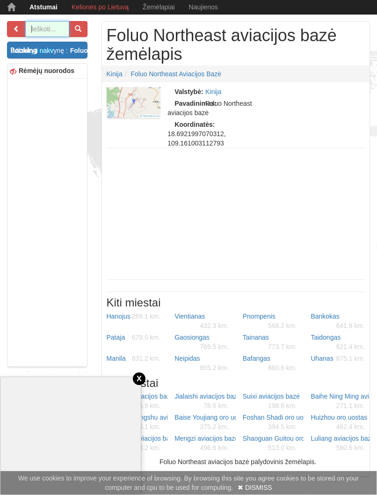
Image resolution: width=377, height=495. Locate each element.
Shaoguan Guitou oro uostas (273, 443)
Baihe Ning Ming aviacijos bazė (341, 401)
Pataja (134, 337)
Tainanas (270, 342)
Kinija (115, 74)
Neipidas (201, 363)
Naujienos (203, 7)
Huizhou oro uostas (339, 422)
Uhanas (338, 358)
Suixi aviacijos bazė (271, 401)
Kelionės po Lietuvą (100, 7)
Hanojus (134, 316)
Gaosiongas (201, 342)
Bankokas (338, 321)
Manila (134, 358)
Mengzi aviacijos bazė (205, 443)
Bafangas (270, 363)
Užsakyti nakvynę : (50, 50)
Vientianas (201, 321)
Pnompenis (270, 321)
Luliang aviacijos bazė (341, 443)
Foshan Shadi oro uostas (273, 422)
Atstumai (43, 7)
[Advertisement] (47, 221)
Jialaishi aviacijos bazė (205, 401)
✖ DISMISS (255, 487)
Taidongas (338, 342)
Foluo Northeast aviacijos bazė (176, 74)
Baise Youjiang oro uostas (205, 422)
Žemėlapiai (158, 7)
